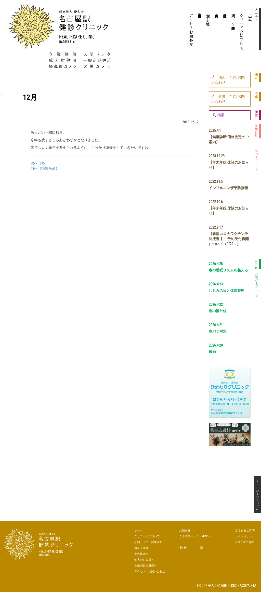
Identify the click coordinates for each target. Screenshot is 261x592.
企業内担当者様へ (200, 13)
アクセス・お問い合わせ (191, 27)
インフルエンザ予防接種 (228, 188)
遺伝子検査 (224, 29)
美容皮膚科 (216, 29)
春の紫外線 (218, 311)
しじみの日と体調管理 (226, 290)
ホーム (250, 15)
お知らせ (184, 530)
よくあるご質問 (245, 530)
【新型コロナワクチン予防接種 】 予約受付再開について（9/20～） (229, 239)
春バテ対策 (218, 331)
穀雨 (212, 352)
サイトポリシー (245, 536)
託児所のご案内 (245, 542)
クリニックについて (242, 29)
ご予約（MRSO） (195, 536)
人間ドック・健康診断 (233, 17)
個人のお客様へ (208, 17)
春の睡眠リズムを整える (228, 270)
